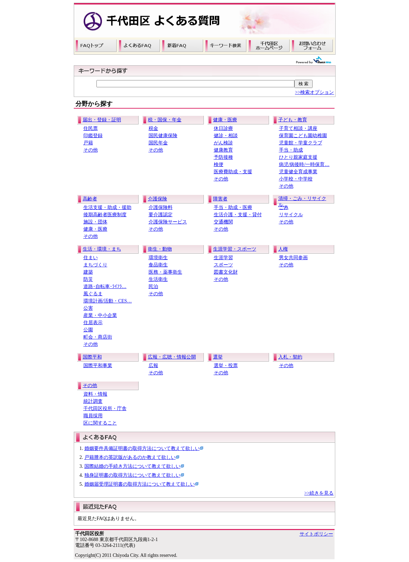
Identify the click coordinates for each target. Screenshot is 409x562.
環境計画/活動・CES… (107, 301)
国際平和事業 (97, 365)
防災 (88, 279)
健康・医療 (225, 119)
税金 (153, 128)
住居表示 (93, 322)
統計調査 (93, 401)
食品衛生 (158, 264)
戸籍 (88, 142)
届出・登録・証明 (102, 119)
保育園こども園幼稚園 (303, 135)
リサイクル (291, 214)
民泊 (153, 286)
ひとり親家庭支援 (298, 157)
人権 (283, 249)
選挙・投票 (226, 365)
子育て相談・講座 (298, 128)
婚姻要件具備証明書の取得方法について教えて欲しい (142, 448)
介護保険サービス (168, 221)
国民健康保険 (163, 135)
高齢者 (90, 198)
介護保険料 (161, 207)
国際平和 (92, 357)
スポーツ (223, 264)
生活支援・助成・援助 (107, 207)
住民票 (90, 128)
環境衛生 (158, 257)
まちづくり (95, 264)
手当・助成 (291, 150)
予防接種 (223, 157)
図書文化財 (226, 272)
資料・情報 (95, 394)
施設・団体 (95, 221)
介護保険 (157, 198)
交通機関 (223, 221)
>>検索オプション (314, 92)
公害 (88, 308)
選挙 (218, 357)
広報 (153, 365)
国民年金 (158, 142)
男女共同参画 (293, 257)
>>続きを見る (319, 493)
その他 (90, 150)
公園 (88, 329)
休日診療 (223, 128)
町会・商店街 (97, 337)
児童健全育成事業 (298, 171)
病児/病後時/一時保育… (304, 164)
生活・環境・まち (102, 249)
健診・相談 (226, 135)
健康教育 (223, 150)
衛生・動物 (160, 249)
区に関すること (100, 423)
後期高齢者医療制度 (105, 214)
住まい (90, 257)
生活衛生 (158, 279)
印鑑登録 (93, 135)
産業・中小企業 (100, 315)
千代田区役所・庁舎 (105, 408)
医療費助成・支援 (233, 171)
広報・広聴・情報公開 (172, 357)
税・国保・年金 (165, 119)
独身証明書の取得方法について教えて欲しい (132, 475)
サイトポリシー (316, 534)
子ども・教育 (292, 119)
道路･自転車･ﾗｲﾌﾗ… (105, 286)
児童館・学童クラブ (300, 142)
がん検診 (223, 142)
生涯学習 (223, 257)
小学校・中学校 (296, 178)
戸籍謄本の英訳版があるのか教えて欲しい (130, 457)
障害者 (220, 198)
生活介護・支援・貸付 (238, 214)
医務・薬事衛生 (165, 272)
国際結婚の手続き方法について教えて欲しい (132, 466)
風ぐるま (93, 293)
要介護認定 (161, 214)
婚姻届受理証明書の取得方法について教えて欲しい (139, 484)
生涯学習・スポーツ (234, 249)
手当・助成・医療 (233, 207)
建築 (88, 272)
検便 (218, 164)
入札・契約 (290, 357)
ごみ (284, 207)
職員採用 (93, 415)
